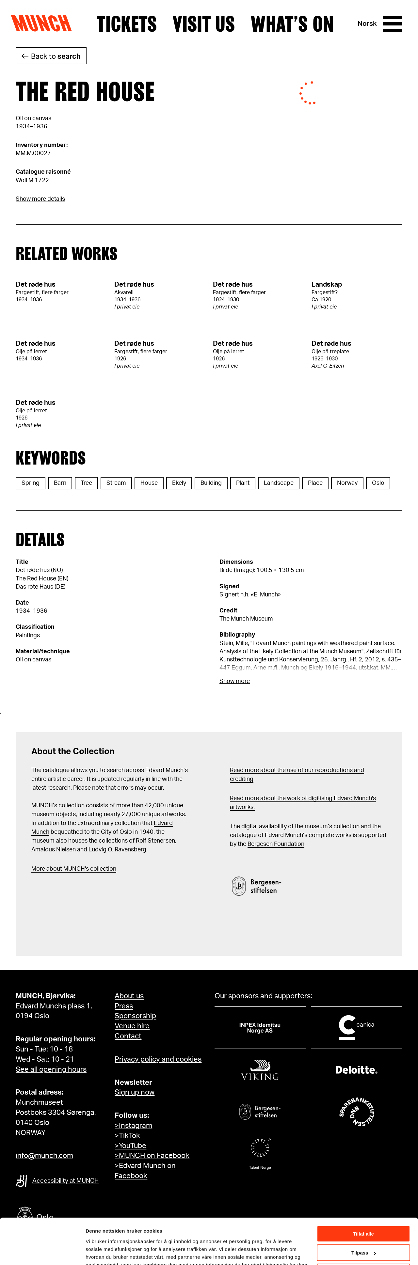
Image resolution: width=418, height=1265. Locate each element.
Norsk (367, 23)
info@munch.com (44, 1155)
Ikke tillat (363, 1233)
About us (129, 996)
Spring (31, 483)
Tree (86, 483)
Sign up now (134, 1092)
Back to (56, 56)
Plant (242, 483)
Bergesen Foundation (276, 844)
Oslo (378, 483)
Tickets (127, 24)
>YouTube (130, 1145)
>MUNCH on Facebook (152, 1155)
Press (124, 1006)
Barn (60, 483)
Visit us (203, 24)
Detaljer (95, 1252)
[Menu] (392, 24)
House (149, 483)
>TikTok (127, 1135)
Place (315, 483)
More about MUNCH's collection (73, 869)
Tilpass (363, 1214)
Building (211, 483)
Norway (347, 483)
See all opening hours (51, 1069)
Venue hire (132, 1026)
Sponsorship (135, 1016)
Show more (234, 681)
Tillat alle (363, 1195)
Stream (116, 483)
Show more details (40, 199)
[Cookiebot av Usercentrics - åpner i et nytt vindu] (42, 1252)
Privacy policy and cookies (158, 1059)
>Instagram (133, 1125)
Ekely (179, 483)
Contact (128, 1036)
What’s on (292, 24)
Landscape (279, 483)
